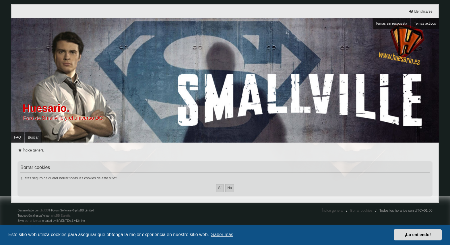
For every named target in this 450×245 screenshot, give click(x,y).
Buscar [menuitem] (33, 137)
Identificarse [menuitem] (420, 11)
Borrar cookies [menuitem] (361, 211)
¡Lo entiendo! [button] (418, 234)
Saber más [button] (222, 234)
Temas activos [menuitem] (425, 24)
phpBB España (61, 215)
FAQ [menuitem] (17, 137)
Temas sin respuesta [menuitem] (391, 24)
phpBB (44, 210)
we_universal (33, 220)
